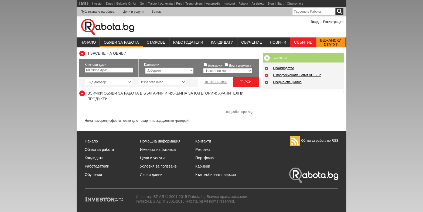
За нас (157, 11)
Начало (88, 42)
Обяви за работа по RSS (314, 140)
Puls (179, 3)
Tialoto (152, 3)
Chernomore (295, 3)
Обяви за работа (121, 42)
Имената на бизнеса (158, 149)
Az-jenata (166, 3)
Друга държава (240, 65)
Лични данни (151, 174)
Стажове (156, 42)
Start (280, 3)
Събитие (303, 42)
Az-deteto (258, 3)
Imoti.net (229, 3)
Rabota (243, 3)
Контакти (203, 141)
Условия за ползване (158, 166)
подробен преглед (239, 112)
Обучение (93, 174)
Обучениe (251, 42)
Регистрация (333, 22)
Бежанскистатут (331, 43)
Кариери (202, 166)
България (215, 65)
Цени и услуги (133, 11)
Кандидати (222, 42)
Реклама (202, 149)
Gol (142, 3)
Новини (278, 42)
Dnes (109, 3)
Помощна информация (160, 141)
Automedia (213, 3)
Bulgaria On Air (126, 3)
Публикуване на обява (97, 11)
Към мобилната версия (215, 174)
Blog (271, 3)
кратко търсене (215, 82)
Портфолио (205, 158)
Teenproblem (194, 3)
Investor (97, 3)
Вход (315, 22)
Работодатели (188, 42)
